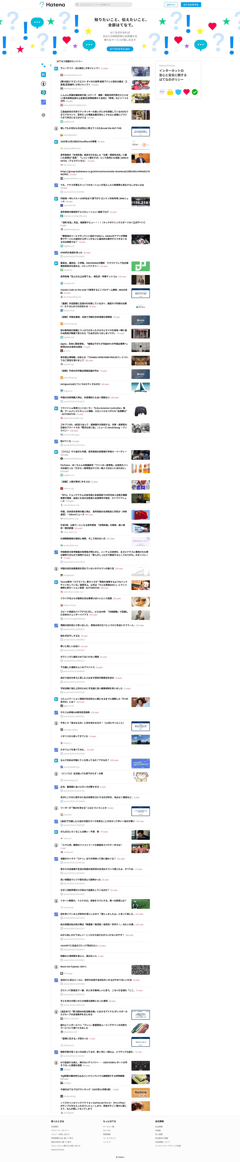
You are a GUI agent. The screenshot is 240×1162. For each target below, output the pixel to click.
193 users (64, 471)
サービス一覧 (108, 1126)
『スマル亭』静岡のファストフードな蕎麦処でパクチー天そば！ (91, 844)
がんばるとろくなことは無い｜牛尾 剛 (79, 831)
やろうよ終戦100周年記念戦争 (75, 712)
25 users (67, 293)
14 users (99, 667)
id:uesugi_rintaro (71, 729)
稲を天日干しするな (70, 635)
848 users (64, 1078)
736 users (140, 821)
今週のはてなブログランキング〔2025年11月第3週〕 (86, 1089)
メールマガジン (109, 1138)
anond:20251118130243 (74, 883)
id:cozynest (68, 907)
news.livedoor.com (71, 505)
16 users (95, 84)
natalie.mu (68, 270)
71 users (79, 414)
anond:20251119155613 (74, 401)
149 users (74, 430)
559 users (93, 614)
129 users (95, 712)
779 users (104, 831)
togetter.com (69, 121)
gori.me (67, 351)
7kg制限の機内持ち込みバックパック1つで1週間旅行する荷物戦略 (92, 1075)
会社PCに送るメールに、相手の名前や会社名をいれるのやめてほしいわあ (96, 979)
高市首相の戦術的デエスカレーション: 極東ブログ (84, 211)
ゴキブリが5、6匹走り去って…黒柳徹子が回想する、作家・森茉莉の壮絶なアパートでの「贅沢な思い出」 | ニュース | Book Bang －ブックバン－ (93, 427)
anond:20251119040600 (74, 671)
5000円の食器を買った (71, 252)
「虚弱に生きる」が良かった (74, 1038)
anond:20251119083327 (74, 660)
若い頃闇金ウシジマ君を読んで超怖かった (80, 879)
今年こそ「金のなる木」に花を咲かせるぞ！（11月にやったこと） (92, 722)
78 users (116, 317)
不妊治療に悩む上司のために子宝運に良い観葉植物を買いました (91, 688)
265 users (80, 702)
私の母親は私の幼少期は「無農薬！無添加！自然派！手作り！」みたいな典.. (97, 924)
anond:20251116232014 (74, 939)
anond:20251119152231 (74, 445)
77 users (86, 347)
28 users (84, 635)
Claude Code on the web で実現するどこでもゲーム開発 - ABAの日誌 (93, 291)
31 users (91, 160)
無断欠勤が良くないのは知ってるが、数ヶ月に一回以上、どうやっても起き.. (97, 1051)
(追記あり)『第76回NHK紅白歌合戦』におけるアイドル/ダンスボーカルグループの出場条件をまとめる (94, 1013)
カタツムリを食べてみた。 (73, 749)
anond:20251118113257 (74, 928)
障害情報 (107, 1134)
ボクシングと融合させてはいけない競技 (79, 656)
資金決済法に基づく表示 (61, 1142)
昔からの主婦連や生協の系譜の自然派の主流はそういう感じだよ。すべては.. (97, 868)
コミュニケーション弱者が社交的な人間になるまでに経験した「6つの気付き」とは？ (94, 700)
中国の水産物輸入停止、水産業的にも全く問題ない (85, 397)
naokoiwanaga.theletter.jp (74, 618)
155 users (104, 266)
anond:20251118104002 (74, 960)
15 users (75, 441)
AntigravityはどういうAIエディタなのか (80, 384)
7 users (92, 1038)
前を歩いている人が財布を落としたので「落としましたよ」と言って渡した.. (97, 913)
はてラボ (107, 1130)
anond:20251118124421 (74, 894)
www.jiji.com (69, 283)
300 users (64, 454)
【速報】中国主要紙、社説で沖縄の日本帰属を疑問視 (86, 316)
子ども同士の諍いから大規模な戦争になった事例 (84, 1000)
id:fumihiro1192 (70, 1032)
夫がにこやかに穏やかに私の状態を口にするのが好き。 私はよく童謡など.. (96, 797)
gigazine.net (69, 706)
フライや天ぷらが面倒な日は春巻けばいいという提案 (86, 598)
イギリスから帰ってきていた (74, 736)
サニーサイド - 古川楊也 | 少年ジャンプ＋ (80, 68)
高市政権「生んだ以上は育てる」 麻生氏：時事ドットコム (88, 276)
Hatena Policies (57, 1149)
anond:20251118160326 (74, 862)
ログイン (171, 4)
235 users (139, 924)
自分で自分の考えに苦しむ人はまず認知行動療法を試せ (87, 677)
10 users (72, 174)
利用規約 (54, 1126)
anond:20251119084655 (74, 639)
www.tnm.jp (69, 364)
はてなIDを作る (191, 4)
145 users (105, 384)
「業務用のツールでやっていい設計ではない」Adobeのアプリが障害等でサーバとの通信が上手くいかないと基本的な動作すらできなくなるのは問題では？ (93, 238)
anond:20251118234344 (74, 753)
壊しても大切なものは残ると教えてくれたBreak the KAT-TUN (90, 128)
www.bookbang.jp (72, 434)
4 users (136, 797)
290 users (117, 598)
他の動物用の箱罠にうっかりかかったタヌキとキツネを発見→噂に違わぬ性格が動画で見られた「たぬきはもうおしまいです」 (93, 332)
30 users (112, 1001)
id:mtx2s (67, 1069)
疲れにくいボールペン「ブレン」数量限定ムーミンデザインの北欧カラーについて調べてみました (93, 1026)
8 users (103, 787)
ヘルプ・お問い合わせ (60, 1134)
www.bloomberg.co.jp (73, 458)
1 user (62, 848)
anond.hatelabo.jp (71, 767)
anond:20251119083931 (74, 629)
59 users (69, 201)
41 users (101, 141)
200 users (89, 360)
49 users (87, 252)
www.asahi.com (70, 532)
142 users (122, 276)
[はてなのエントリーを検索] (103, 4)
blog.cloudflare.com (72, 148)
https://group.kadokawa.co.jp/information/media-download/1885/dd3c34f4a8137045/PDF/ (105, 173)
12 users (104, 68)
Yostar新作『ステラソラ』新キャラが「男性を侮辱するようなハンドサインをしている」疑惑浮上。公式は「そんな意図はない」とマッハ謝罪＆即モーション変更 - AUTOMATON (94, 584)
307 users (110, 538)
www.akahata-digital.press (75, 105)
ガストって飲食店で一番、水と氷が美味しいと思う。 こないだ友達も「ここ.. (97, 990)
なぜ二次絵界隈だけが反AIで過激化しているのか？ (85, 889)
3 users (116, 1089)
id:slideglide (69, 1113)
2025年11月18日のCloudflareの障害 (78, 141)
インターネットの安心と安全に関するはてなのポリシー (178, 73)
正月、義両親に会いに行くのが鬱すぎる (79, 786)
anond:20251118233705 (74, 682)
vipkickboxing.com (72, 229)
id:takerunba (69, 575)
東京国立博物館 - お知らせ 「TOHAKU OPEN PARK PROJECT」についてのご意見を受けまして (94, 359)
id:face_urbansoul (71, 1018)
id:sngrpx (67, 1083)
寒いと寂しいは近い (70, 646)
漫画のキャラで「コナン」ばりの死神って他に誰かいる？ (88, 858)
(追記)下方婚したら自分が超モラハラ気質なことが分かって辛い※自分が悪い (97, 821)
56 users (90, 117)
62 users (103, 656)
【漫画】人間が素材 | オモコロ (75, 481)
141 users (78, 528)
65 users (120, 333)
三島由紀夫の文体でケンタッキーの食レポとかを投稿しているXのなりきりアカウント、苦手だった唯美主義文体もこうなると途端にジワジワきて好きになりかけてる (94, 114)
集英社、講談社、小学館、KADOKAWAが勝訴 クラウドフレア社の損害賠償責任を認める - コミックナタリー (94, 264)
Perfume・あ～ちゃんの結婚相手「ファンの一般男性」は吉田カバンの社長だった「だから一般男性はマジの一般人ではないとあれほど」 (94, 466)
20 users (84, 646)
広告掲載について (162, 1142)
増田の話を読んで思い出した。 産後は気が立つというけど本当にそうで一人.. (97, 625)
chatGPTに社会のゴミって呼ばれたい (79, 945)
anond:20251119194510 (74, 256)
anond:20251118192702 (74, 790)
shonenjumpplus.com (73, 75)
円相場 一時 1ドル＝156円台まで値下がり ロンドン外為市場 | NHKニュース (94, 200)
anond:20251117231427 (74, 1056)
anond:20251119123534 (74, 562)
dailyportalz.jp (70, 605)
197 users (140, 625)
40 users (86, 1065)
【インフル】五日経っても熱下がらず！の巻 (81, 773)
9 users (63, 225)
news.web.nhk (69, 205)
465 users (89, 514)
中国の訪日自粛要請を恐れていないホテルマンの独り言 (87, 568)
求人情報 (159, 1134)
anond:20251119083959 (74, 650)
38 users (105, 879)
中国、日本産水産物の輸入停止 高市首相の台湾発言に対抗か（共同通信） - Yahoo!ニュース (93, 513)
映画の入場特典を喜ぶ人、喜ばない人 (78, 955)
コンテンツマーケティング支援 (168, 1145)
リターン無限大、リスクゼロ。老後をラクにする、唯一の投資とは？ (93, 900)
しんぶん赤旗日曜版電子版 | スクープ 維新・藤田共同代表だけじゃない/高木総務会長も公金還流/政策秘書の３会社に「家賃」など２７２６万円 (94, 97)
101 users (121, 858)
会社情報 (159, 1126)
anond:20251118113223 (74, 918)
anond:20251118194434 (74, 801)
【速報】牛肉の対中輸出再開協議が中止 (79, 370)
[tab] (43, 65)
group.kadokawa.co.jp (73, 178)
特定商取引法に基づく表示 (62, 1138)
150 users (119, 568)
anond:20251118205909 (74, 825)
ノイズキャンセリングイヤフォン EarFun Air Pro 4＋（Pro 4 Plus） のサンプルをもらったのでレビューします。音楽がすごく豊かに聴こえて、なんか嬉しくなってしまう (93, 1105)
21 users (90, 749)
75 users (139, 990)
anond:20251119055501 (74, 716)
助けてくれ (65, 441)
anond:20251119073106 (74, 692)
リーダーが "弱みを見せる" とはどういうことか (83, 807)
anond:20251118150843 (74, 873)
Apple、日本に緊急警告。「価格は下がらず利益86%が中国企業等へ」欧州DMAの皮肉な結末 (94, 345)
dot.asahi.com (70, 165)
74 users (82, 242)
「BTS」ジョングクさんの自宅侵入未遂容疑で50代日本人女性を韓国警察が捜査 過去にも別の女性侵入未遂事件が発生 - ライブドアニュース (93, 497)
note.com (68, 838)
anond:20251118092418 (74, 994)
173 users (69, 501)
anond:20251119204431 (74, 192)
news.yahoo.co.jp (71, 518)
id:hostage (68, 973)
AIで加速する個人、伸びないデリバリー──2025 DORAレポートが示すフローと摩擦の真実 (93, 1064)
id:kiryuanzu (69, 1045)
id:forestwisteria (70, 135)
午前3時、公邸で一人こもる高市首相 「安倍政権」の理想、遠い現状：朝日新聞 (92, 526)
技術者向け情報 (161, 1138)
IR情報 (158, 1130)
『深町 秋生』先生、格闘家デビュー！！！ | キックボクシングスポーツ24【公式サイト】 (103, 222)
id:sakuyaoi (68, 852)
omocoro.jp (69, 488)
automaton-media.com (73, 418)
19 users (136, 980)
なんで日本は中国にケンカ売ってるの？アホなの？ (84, 760)
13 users (138, 869)
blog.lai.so (68, 391)
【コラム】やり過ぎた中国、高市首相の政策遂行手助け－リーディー (93, 451)
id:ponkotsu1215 (71, 780)
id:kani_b (67, 743)
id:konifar (68, 814)
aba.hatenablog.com (72, 297)
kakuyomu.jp (69, 310)
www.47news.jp (70, 324)
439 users (114, 760)
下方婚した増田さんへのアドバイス (77, 667)
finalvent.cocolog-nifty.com (75, 216)
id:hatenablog (69, 1096)
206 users (129, 935)
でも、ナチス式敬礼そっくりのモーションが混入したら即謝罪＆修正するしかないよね (102, 184)
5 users (101, 956)
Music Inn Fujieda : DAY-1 (73, 966)
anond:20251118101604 (74, 984)
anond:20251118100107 (74, 949)
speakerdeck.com (71, 545)
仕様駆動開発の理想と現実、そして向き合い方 (82, 538)
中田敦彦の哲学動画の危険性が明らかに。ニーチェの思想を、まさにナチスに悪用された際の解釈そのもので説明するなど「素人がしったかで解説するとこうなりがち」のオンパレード (104, 554)
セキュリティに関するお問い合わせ (65, 1145)
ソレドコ (107, 1142)
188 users (115, 397)
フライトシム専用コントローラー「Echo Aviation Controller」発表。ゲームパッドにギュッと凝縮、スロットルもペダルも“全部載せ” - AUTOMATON (93, 410)
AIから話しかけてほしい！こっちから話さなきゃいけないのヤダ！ (92, 934)
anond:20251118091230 (74, 1005)
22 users (102, 945)
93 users (92, 306)
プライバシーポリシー (60, 1130)
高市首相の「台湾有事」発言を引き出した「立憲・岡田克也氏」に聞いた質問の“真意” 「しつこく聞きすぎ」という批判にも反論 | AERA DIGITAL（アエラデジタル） (94, 157)
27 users (67, 558)
